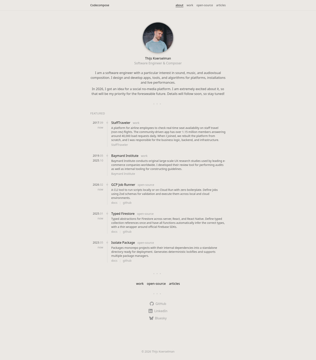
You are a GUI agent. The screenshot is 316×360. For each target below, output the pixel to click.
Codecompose (99, 5)
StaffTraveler (121, 122)
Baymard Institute (125, 155)
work (190, 5)
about (179, 5)
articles (221, 5)
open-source (204, 5)
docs (114, 203)
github (127, 203)
